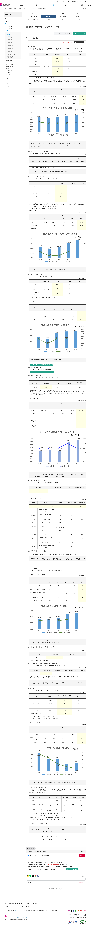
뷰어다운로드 (46, 910)
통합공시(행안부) (58, 33)
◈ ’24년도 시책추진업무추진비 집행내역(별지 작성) (41, 364)
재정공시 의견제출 (10, 57)
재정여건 (78, 13)
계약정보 (7, 86)
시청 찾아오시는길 (16, 917)
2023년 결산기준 (11, 37)
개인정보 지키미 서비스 (31, 910)
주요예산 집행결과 (42, 8)
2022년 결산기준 (11, 39)
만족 (36, 855)
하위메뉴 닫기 (20, 24)
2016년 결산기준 (11, 48)
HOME (5, 8)
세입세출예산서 (9, 26)
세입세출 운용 (9, 60)
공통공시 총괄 (48, 13)
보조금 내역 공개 (9, 66)
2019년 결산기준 (11, 43)
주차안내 (22, 917)
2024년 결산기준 (32, 8)
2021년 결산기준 (11, 40)
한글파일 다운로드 (78, 42)
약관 (5, 910)
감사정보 (7, 81)
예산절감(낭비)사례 (10, 64)
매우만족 (31, 855)
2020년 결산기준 (11, 42)
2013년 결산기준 (11, 53)
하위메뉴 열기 (20, 19)
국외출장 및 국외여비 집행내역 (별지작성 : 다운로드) (41, 372)
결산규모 (63, 13)
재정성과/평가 (49, 19)
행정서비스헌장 (40, 910)
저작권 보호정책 (11, 910)
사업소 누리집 (8, 906)
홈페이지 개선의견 (54, 910)
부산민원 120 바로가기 (71, 869)
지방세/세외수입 (63, 16)
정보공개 (10, 8)
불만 (43, 855)
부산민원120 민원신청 (28, 903)
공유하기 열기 (81, 8)
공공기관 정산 (9, 72)
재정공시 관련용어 (10, 56)
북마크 (85, 8)
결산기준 (25, 8)
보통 (39, 855)
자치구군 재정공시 (33, 22)
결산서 (6, 78)
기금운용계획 (9, 28)
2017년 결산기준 (11, 47)
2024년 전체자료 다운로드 (79, 33)
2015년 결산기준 (11, 49)
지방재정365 (8, 75)
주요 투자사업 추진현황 (63, 19)
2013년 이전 (67, 33)
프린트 (83, 8)
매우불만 (48, 855)
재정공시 (20, 8)
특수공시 (78, 19)
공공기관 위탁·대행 (10, 70)
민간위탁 (8, 68)
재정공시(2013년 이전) (11, 54)
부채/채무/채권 (34, 16)
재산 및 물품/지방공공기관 (33, 19)
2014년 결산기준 (11, 51)
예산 (15, 8)
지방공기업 (7, 83)
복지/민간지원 (78, 16)
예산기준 (8, 33)
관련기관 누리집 (29, 906)
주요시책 (7, 18)
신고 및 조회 (8, 62)
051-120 (82, 915)
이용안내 (26, 917)
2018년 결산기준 (11, 45)
